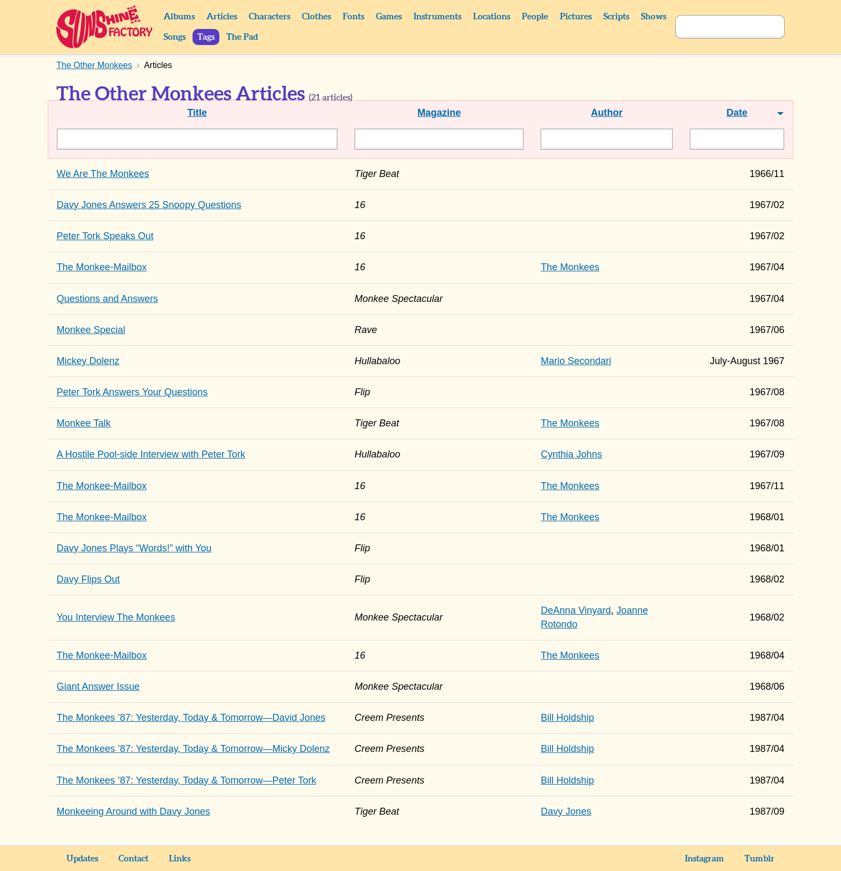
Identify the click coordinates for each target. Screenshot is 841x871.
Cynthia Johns (571, 454)
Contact (134, 858)
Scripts (616, 16)
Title (197, 112)
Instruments (437, 16)
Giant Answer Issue (98, 686)
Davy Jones (566, 811)
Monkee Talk (84, 423)
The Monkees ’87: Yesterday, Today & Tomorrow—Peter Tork (186, 780)
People (535, 16)
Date (737, 112)
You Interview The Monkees (116, 617)
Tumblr (759, 858)
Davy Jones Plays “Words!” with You (134, 548)
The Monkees (570, 267)
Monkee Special (91, 329)
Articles (221, 16)
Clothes (316, 16)
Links (179, 858)
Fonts (353, 16)
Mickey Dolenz (88, 361)
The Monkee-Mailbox (102, 267)
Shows (653, 16)
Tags (206, 37)
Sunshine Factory (104, 26)
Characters (269, 16)
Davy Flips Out (88, 579)
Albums (179, 16)
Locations (491, 16)
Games (389, 16)
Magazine (439, 112)
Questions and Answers (107, 298)
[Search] (718, 27)
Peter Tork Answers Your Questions (132, 392)
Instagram (704, 858)
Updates (82, 858)
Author (607, 112)
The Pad (242, 37)
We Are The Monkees (103, 173)
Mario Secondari (576, 361)
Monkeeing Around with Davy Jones (133, 811)
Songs (175, 37)
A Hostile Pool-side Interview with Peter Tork (151, 454)
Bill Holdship (567, 717)
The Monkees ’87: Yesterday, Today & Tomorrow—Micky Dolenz (193, 748)
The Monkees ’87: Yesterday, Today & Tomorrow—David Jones (191, 717)
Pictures (576, 16)
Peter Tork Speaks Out (105, 236)
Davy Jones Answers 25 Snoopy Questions (149, 205)
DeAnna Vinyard (576, 610)
